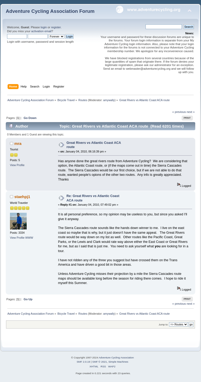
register (56, 27)
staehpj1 (22, 196)
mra (17, 143)
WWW (29, 237)
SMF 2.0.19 (83, 361)
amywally (109, 100)
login (44, 27)
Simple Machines (118, 361)
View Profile (17, 165)
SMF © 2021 (99, 361)
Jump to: (163, 324)
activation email (41, 31)
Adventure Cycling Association (116, 357)
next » (191, 111)
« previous (179, 111)
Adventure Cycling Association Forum (50, 11)
